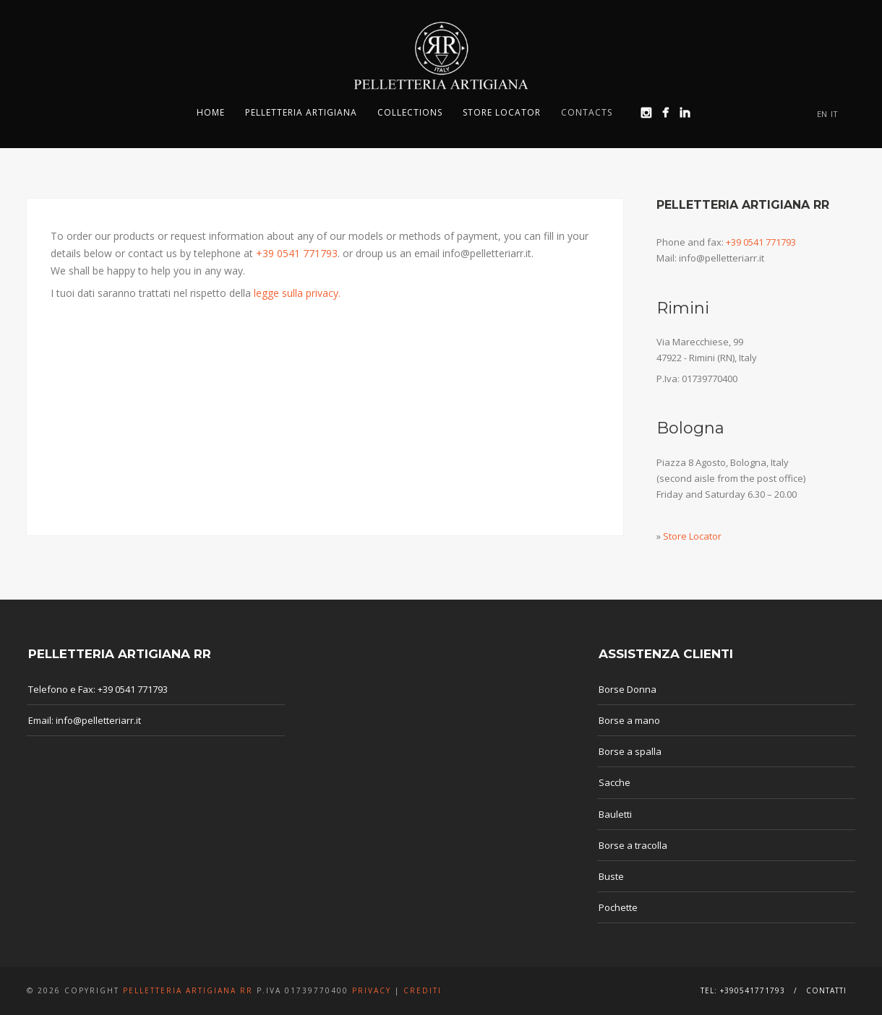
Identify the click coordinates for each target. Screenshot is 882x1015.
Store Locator (502, 112)
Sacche (614, 782)
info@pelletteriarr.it (98, 720)
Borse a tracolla (633, 845)
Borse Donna (627, 689)
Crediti (422, 990)
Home (211, 112)
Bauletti (615, 814)
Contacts (586, 112)
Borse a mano (629, 720)
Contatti (826, 990)
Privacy (371, 990)
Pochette (618, 907)
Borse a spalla (630, 751)
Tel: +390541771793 (743, 990)
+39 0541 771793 (297, 253)
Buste (611, 876)
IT (834, 114)
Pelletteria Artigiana (301, 112)
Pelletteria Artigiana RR (188, 990)
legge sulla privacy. (297, 293)
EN (822, 114)
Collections (409, 112)
